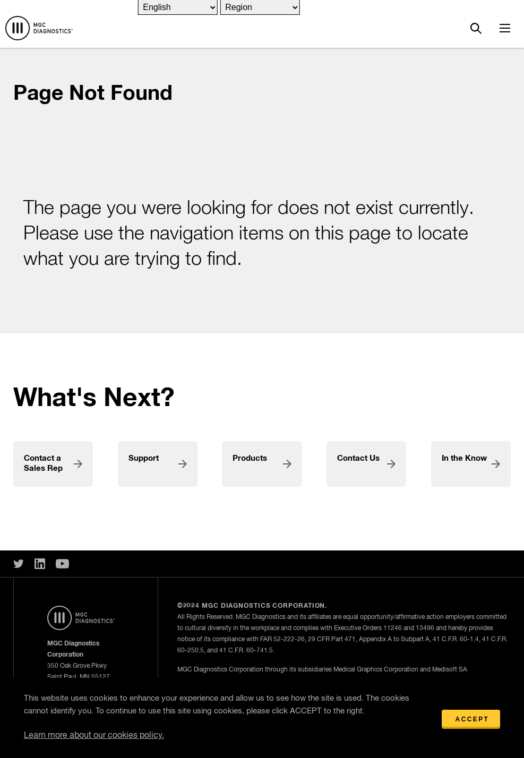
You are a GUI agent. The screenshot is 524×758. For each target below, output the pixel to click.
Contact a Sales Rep (43, 463)
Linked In (40, 563)
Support (143, 458)
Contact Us (358, 458)
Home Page (39, 28)
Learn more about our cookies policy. (94, 735)
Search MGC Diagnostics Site (476, 28)
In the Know (464, 458)
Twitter (18, 563)
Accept (472, 719)
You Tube (62, 563)
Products (250, 458)
